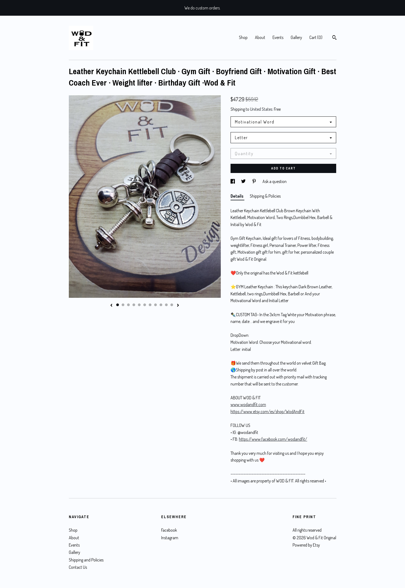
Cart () (315, 37)
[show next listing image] (178, 306)
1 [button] (117, 304)
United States (261, 109)
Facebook (169, 530)
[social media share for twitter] (244, 181)
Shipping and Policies (86, 560)
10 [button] (166, 304)
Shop (243, 37)
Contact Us (78, 567)
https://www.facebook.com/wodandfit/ (273, 439)
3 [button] (128, 304)
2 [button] (123, 304)
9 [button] (161, 304)
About (260, 37)
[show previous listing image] (111, 306)
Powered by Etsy (306, 545)
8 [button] (155, 304)
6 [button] (144, 304)
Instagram (169, 537)
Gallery (296, 37)
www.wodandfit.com (248, 404)
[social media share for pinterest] (254, 181)
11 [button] (171, 304)
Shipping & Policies (265, 196)
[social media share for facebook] (233, 181)
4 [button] (133, 304)
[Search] (334, 38)
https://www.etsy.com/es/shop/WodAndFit (267, 411)
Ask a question (275, 181)
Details (237, 196)
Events (278, 37)
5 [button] (139, 304)
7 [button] (150, 304)
